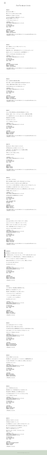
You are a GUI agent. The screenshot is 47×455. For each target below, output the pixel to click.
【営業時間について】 (9, 22)
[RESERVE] (4, 253)
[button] (5, 3)
